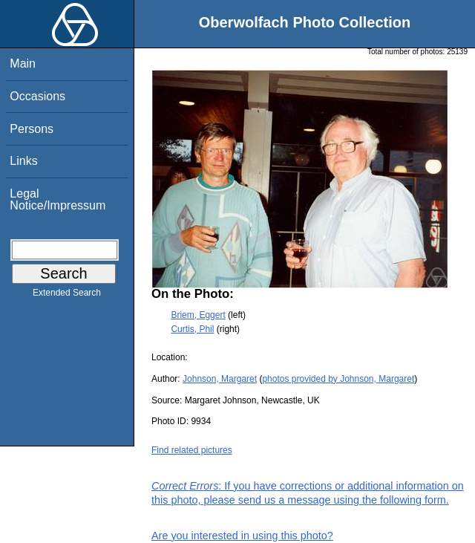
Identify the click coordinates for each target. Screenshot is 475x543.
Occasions (37, 96)
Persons (31, 129)
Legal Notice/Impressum (57, 199)
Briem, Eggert (198, 315)
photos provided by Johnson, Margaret (338, 379)
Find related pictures (191, 450)
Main (23, 63)
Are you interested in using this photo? (242, 536)
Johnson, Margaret (220, 379)
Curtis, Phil (192, 329)
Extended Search (67, 295)
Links (23, 161)
